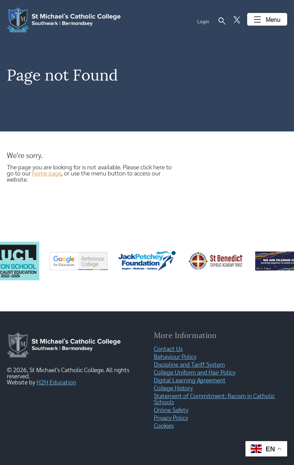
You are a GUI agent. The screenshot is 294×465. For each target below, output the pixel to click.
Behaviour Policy (175, 357)
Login (203, 21)
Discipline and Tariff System (189, 365)
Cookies (164, 426)
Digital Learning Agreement (190, 381)
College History (173, 388)
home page (46, 174)
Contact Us (168, 349)
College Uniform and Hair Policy (195, 373)
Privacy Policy (171, 418)
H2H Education (56, 383)
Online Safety (171, 410)
